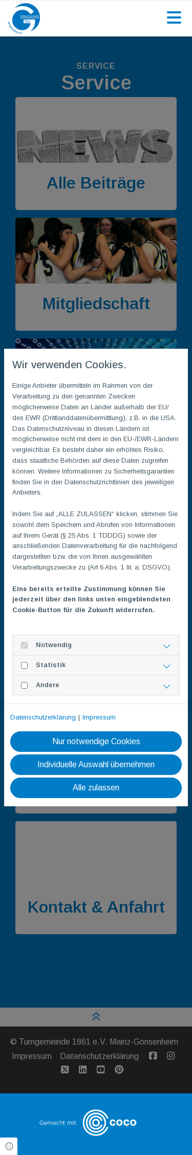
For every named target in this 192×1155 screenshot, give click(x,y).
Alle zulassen (96, 787)
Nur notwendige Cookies (96, 741)
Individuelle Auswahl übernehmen (96, 764)
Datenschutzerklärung (43, 717)
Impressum (99, 717)
